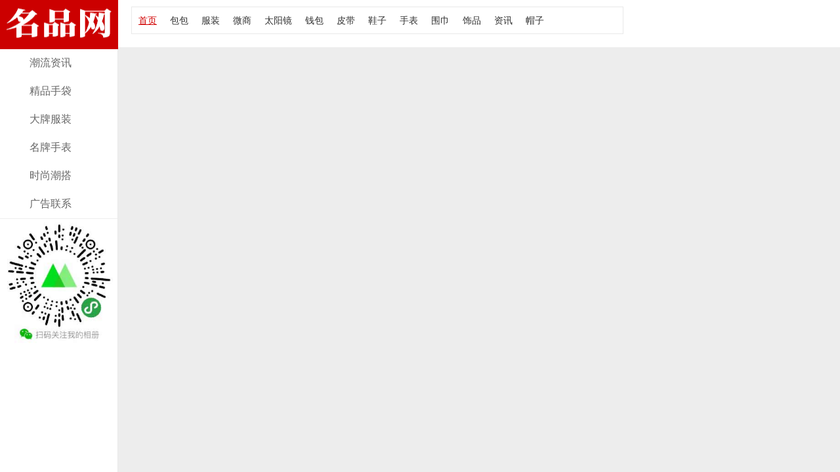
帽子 (535, 20)
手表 (409, 20)
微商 (242, 20)
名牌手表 (51, 147)
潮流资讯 (51, 62)
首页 (147, 20)
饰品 (472, 20)
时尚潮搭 (51, 175)
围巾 (440, 20)
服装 (210, 20)
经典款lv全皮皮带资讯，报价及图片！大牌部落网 (59, 41)
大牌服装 (51, 119)
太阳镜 (278, 20)
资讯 (503, 20)
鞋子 (377, 20)
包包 (179, 20)
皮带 (346, 20)
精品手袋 (51, 90)
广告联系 (51, 203)
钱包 (314, 20)
